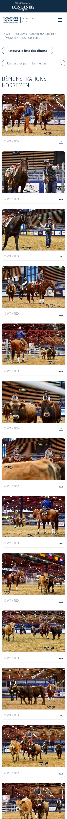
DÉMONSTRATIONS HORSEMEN (35, 33)
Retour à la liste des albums (27, 51)
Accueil (7, 33)
